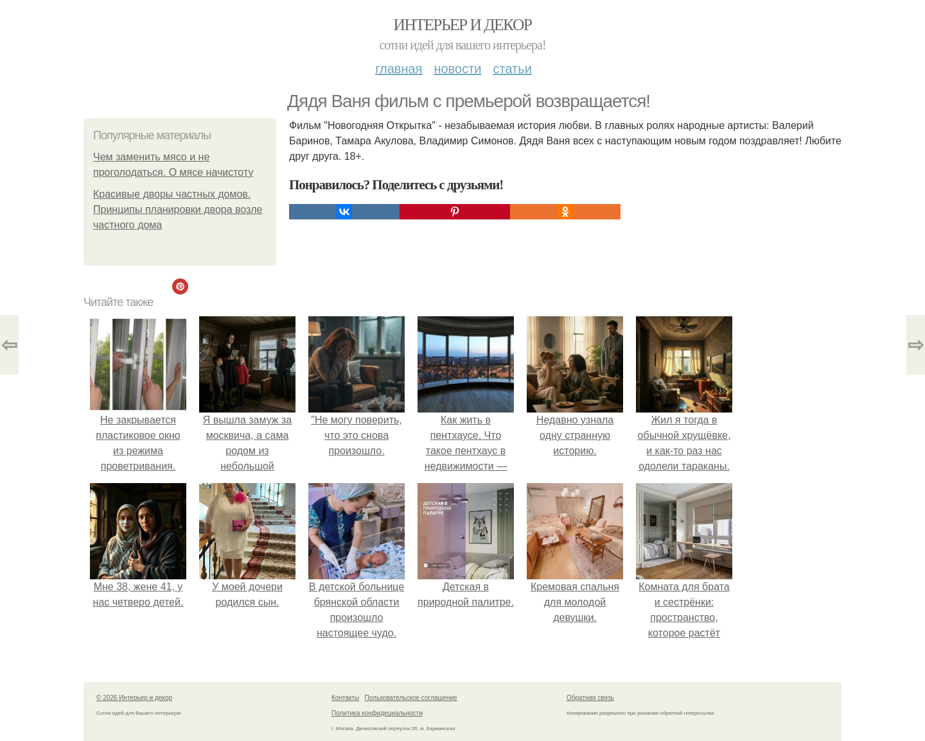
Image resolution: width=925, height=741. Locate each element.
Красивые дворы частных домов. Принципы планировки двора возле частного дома (177, 209)
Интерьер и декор (463, 24)
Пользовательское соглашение (411, 697)
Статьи (512, 69)
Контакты (345, 697)
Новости (457, 69)
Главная (398, 69)
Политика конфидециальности (377, 713)
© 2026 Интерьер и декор (134, 697)
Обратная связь (590, 697)
